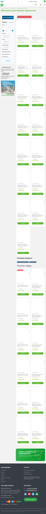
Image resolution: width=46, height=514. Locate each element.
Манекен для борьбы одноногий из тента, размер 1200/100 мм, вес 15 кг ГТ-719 (23, 38)
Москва (6, 504)
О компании (3, 470)
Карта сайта (42, 512)
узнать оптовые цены (25, 17)
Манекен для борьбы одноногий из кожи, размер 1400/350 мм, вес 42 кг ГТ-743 (23, 186)
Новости (3, 474)
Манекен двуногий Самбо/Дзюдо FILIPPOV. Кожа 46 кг (23, 286)
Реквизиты (3, 481)
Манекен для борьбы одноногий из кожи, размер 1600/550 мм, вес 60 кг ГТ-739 (23, 215)
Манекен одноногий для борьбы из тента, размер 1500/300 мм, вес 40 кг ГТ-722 (37, 67)
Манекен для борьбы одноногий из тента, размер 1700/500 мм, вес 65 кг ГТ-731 (23, 126)
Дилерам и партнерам (5, 477)
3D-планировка (27, 472)
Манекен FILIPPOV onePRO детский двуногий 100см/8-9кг (22, 345)
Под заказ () (7, 37)
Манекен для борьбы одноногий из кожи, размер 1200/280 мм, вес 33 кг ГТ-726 (23, 156)
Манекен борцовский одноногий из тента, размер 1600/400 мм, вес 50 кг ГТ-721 (37, 97)
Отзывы (2, 472)
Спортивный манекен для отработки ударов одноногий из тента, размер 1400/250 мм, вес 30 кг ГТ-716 (23, 67)
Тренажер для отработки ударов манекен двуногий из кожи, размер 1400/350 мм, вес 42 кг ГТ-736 (22, 434)
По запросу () (7, 35)
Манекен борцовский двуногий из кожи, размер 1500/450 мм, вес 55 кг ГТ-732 (37, 434)
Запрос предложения (8, 17)
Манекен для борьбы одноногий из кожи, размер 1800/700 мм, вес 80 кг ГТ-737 (23, 245)
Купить (23, 46)
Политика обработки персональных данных (32, 510)
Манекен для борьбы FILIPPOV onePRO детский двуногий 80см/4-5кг (37, 316)
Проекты (3, 476)
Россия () (6, 47)
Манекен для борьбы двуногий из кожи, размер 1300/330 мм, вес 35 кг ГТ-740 (37, 404)
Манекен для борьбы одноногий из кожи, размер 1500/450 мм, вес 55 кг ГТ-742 (37, 186)
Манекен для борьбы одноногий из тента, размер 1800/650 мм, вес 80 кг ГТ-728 (37, 126)
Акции (2, 479)
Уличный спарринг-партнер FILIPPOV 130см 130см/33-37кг (22, 404)
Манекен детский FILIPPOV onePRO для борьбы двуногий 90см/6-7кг (37, 375)
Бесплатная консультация (29, 470)
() (6, 41)
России (15, 504)
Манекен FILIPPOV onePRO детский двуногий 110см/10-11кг (22, 316)
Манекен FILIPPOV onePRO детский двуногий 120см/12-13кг (22, 375)
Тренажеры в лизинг (28, 474)
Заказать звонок (30, 499)
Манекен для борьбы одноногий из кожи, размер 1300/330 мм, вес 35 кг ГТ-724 (37, 156)
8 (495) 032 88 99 (33, 1)
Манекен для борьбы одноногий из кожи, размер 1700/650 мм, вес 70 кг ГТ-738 (37, 215)
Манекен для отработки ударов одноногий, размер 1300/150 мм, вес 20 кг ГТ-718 (37, 38)
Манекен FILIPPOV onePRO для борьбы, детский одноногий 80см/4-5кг (22, 97)
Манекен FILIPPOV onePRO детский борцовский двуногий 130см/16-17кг (37, 286)
